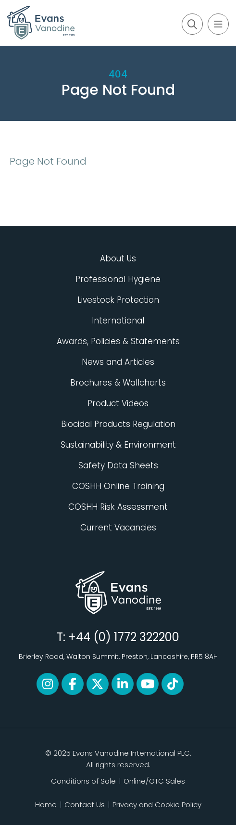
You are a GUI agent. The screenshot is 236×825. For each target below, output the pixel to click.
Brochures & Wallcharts (118, 382)
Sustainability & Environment (118, 445)
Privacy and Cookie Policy (156, 804)
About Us (118, 258)
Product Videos (118, 403)
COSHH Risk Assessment (118, 507)
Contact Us (84, 804)
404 (118, 74)
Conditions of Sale (83, 781)
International (118, 320)
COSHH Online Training (118, 486)
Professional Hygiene (118, 279)
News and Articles (118, 362)
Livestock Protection (118, 300)
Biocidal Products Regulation (118, 424)
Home (46, 804)
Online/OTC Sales (154, 781)
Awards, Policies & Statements (118, 341)
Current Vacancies (118, 527)
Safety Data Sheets (118, 465)
